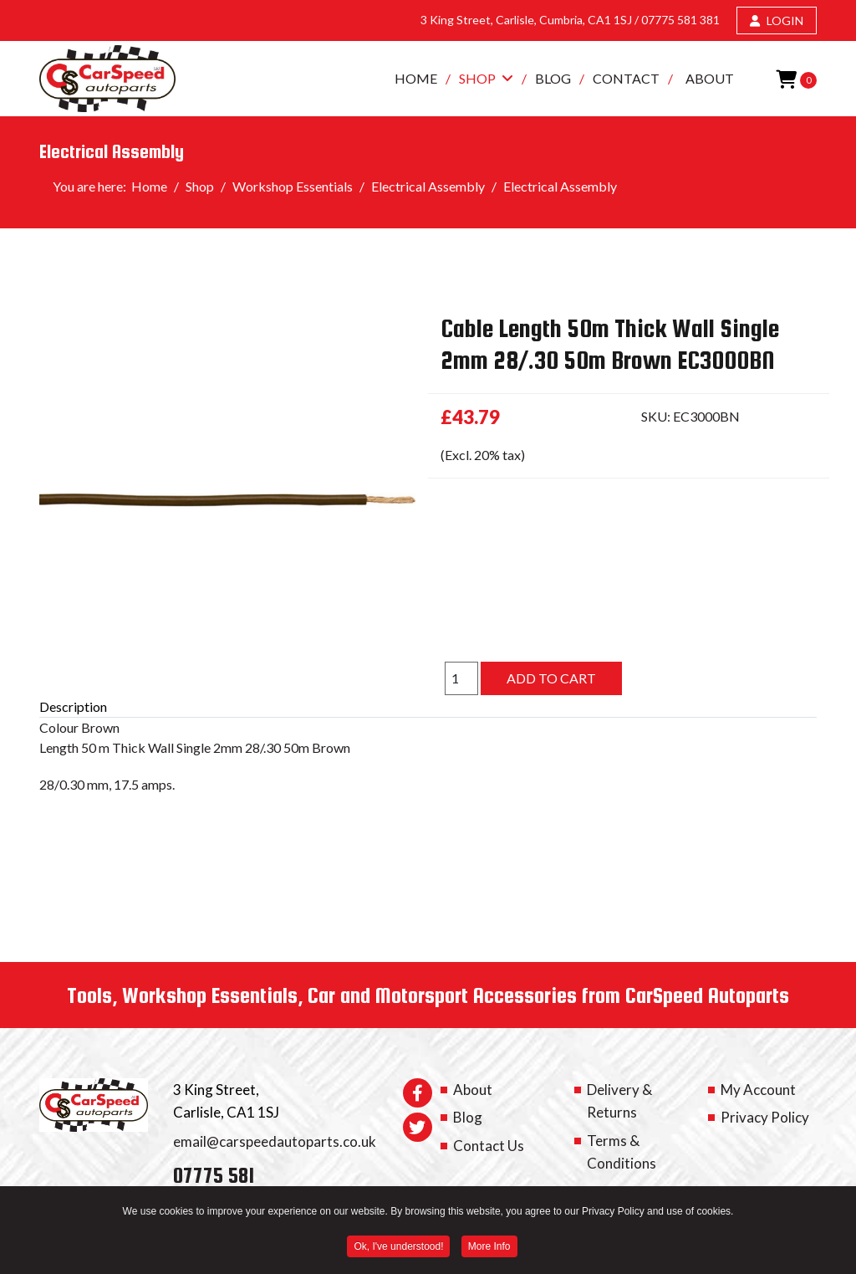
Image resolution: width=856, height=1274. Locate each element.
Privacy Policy (765, 1117)
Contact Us (488, 1145)
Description (73, 706)
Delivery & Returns (619, 1101)
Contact (626, 78)
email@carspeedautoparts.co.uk (274, 1141)
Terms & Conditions (621, 1152)
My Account (758, 1089)
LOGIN (776, 20)
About (709, 78)
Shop (477, 78)
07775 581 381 (680, 20)
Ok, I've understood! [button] (398, 1248)
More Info (489, 1248)
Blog (553, 78)
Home (416, 78)
